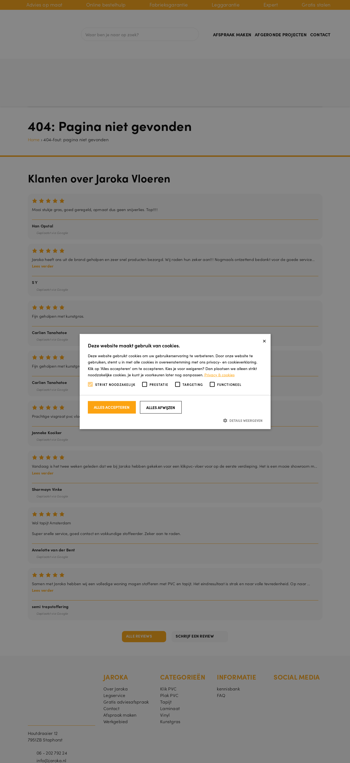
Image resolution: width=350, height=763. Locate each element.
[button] (175, 420)
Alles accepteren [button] (112, 407)
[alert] (175, 381)
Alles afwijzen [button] (160, 407)
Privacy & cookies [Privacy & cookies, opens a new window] (219, 374)
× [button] (264, 340)
